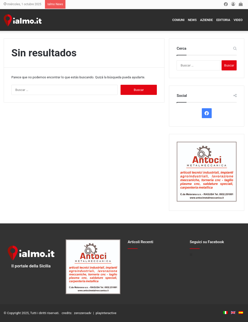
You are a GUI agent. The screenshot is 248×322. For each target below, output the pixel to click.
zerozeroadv (82, 313)
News (192, 20)
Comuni (178, 20)
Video (238, 20)
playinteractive (106, 313)
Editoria (223, 20)
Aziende (206, 20)
